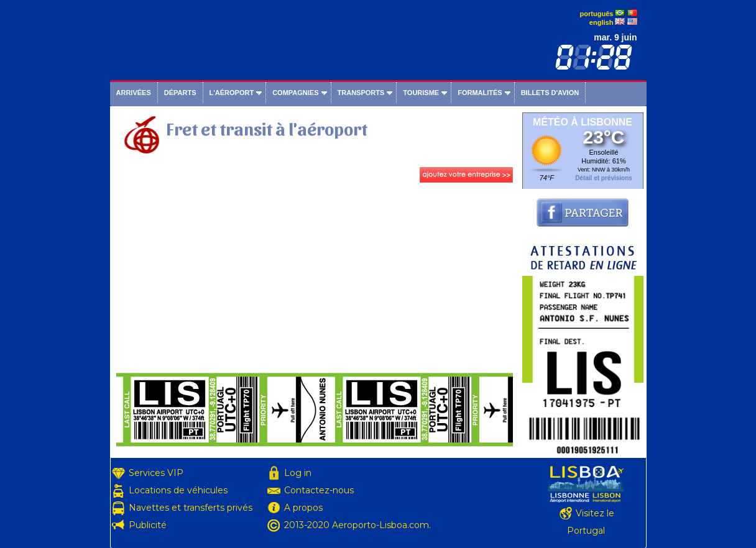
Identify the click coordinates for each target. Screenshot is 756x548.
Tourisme (421, 92)
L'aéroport (232, 92)
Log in (297, 472)
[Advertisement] (314, 279)
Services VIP (156, 472)
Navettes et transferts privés (190, 507)
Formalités (480, 92)
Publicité (148, 525)
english (601, 22)
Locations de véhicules (178, 490)
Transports (361, 92)
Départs (180, 92)
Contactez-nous (319, 490)
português (597, 13)
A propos (303, 507)
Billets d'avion (550, 92)
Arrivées (133, 92)
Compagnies (295, 92)
